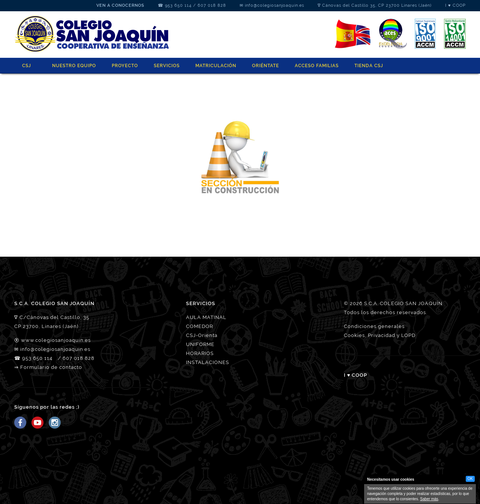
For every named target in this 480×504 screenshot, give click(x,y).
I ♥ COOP (455, 5)
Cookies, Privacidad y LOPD (380, 335)
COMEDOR (199, 326)
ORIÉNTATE (265, 65)
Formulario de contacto (51, 367)
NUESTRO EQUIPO (74, 65)
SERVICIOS (167, 65)
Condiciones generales (374, 326)
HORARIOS (200, 353)
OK (470, 479)
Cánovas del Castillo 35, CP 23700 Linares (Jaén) (377, 5)
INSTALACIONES (207, 362)
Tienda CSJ (368, 65)
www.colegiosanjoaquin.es (56, 340)
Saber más (429, 499)
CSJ (26, 65)
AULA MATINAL (206, 317)
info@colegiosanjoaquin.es (274, 5)
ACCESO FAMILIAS (317, 65)
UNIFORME (200, 344)
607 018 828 (212, 5)
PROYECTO (125, 65)
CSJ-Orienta (202, 335)
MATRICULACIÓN (215, 65)
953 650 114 (178, 5)
